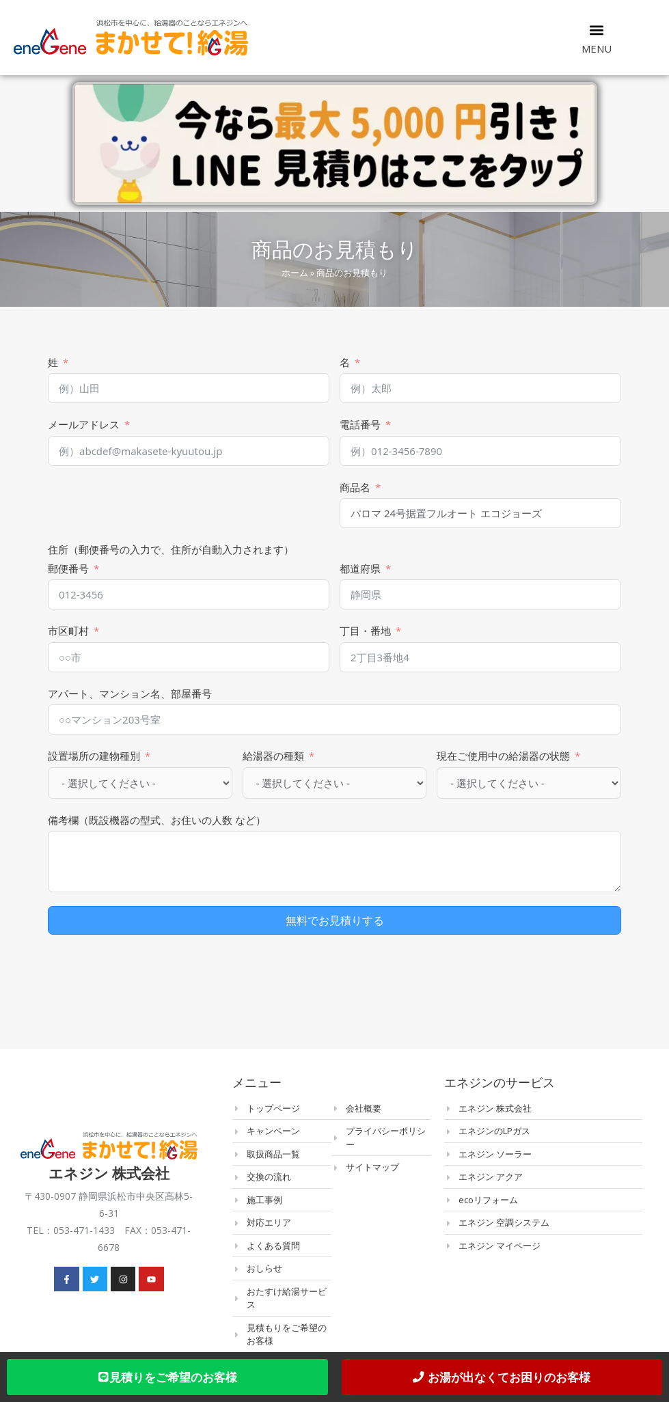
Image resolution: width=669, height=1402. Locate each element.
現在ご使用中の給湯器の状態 (503, 755)
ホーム (295, 272)
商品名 (355, 487)
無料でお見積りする (335, 920)
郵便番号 (68, 568)
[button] (597, 29)
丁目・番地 (365, 630)
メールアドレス (84, 424)
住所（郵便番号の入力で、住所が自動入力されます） (171, 549)
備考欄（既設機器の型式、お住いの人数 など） (157, 820)
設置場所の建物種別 (94, 755)
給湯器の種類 (273, 755)
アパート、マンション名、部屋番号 (130, 693)
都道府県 (360, 568)
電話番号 (360, 424)
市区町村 (68, 630)
